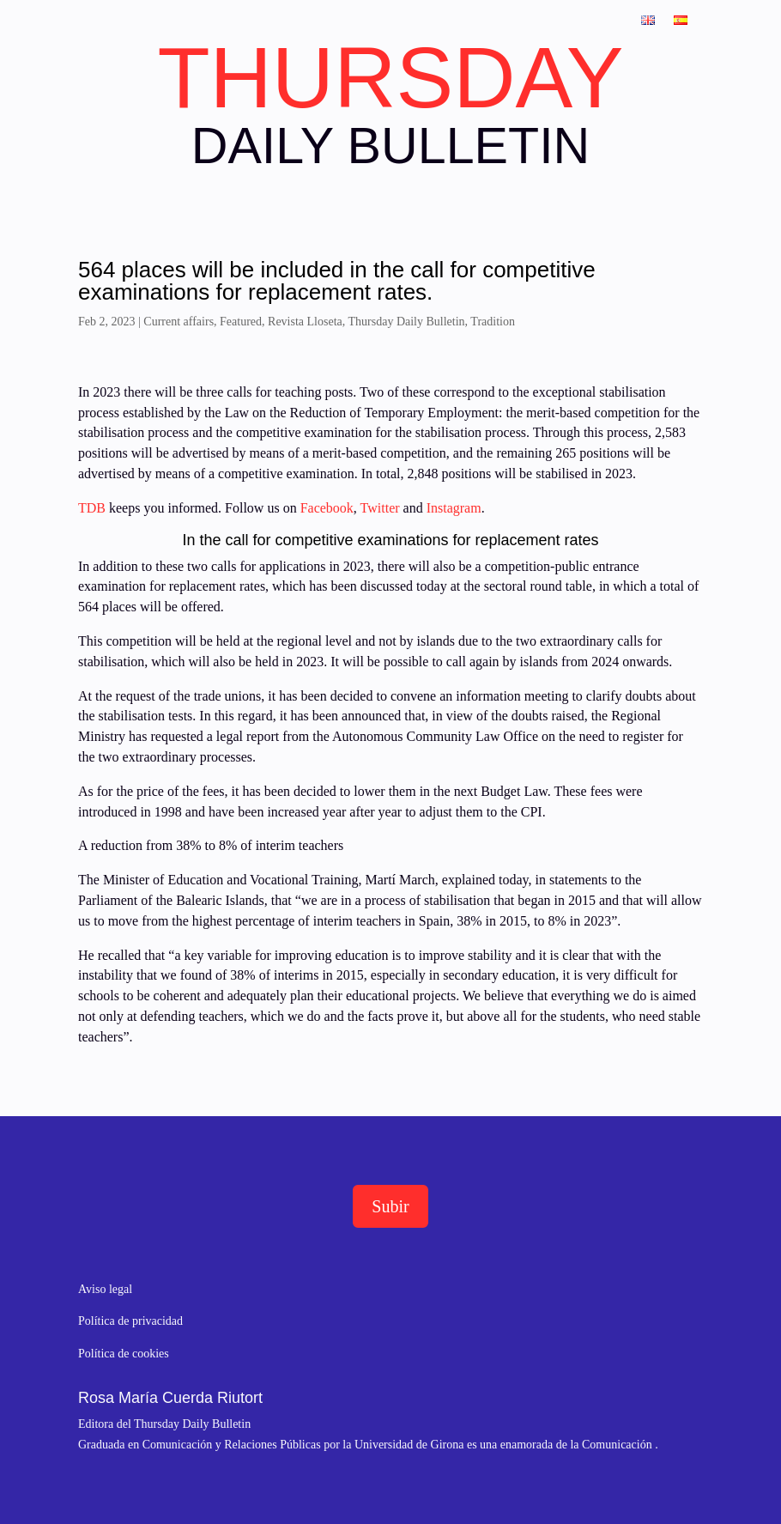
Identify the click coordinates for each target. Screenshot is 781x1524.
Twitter (381, 508)
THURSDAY (390, 77)
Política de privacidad (130, 1321)
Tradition (492, 321)
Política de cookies (123, 1353)
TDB (92, 508)
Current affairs (178, 321)
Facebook (325, 508)
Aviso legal (105, 1289)
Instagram (454, 508)
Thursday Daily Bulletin (406, 321)
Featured (241, 321)
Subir (390, 1206)
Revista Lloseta (305, 321)
